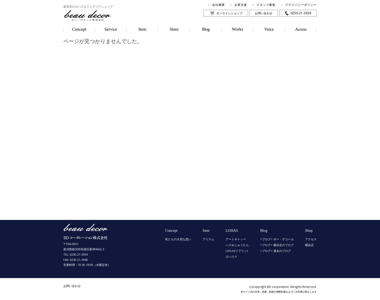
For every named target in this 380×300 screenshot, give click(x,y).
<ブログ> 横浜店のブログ (277, 245)
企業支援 (240, 5)
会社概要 (218, 5)
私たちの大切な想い (178, 239)
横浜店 (309, 245)
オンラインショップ (229, 13)
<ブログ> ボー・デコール (277, 239)
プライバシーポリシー (301, 5)
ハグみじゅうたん (237, 245)
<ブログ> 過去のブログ (275, 251)
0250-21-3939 (301, 13)
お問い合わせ (263, 13)
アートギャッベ (236, 239)
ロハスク (231, 257)
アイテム (208, 239)
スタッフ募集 (266, 5)
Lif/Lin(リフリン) (237, 251)
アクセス (311, 239)
